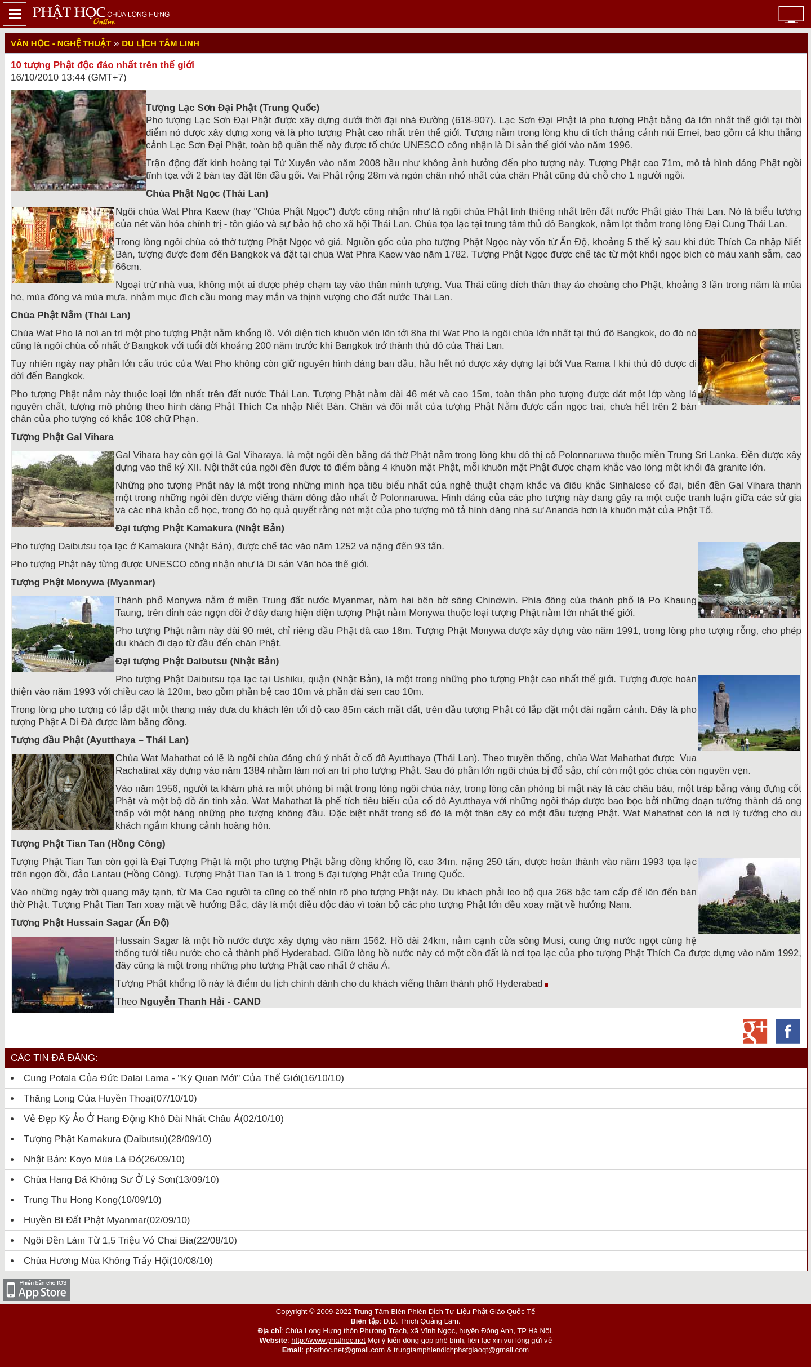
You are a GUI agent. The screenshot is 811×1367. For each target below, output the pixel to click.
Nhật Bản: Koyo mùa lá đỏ (82, 1159)
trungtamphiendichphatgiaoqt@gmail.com (461, 1350)
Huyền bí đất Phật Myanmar (85, 1220)
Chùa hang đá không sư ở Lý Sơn (99, 1179)
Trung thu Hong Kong (71, 1200)
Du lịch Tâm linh (160, 43)
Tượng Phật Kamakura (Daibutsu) (96, 1139)
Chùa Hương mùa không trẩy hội (96, 1260)
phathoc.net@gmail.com (345, 1350)
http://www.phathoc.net (328, 1340)
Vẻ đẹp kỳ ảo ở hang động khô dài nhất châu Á (132, 1118)
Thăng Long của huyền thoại (88, 1098)
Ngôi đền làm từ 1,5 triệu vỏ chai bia (108, 1240)
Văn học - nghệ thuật (61, 43)
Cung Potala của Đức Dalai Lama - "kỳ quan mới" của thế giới (162, 1078)
